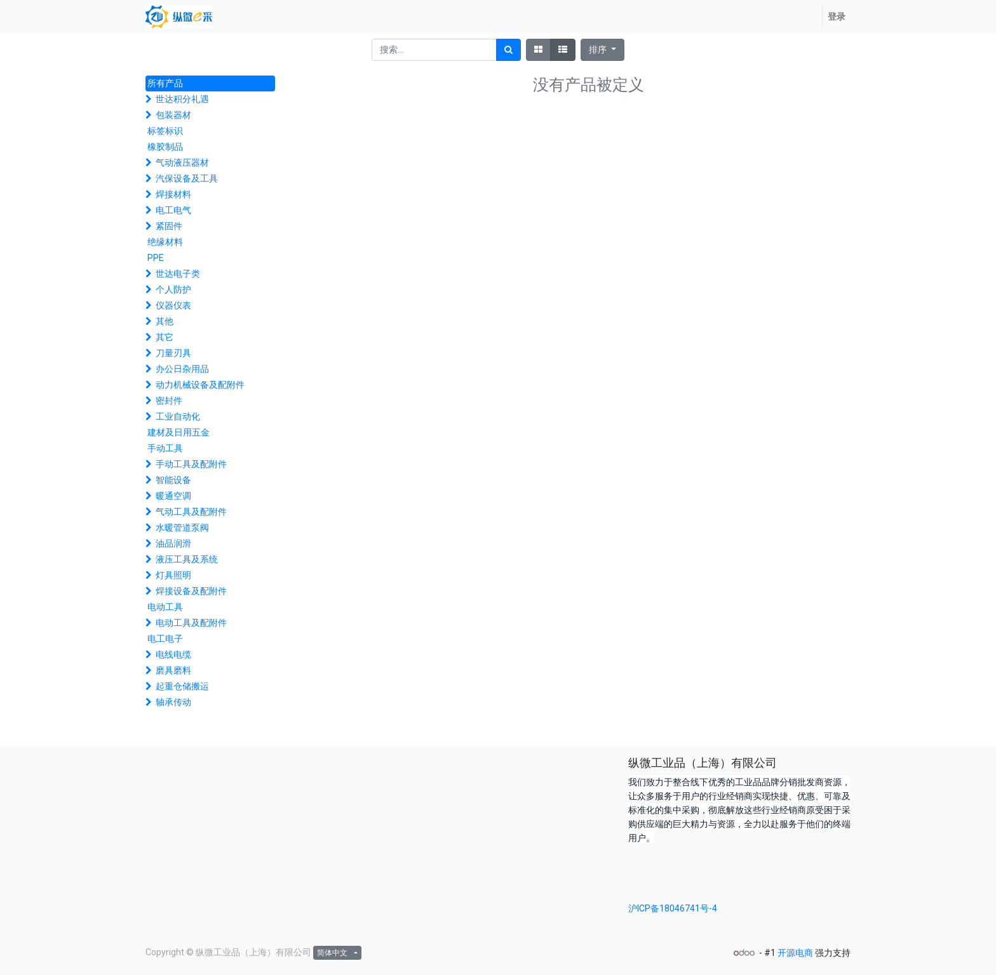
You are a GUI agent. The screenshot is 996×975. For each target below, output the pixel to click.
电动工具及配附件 (191, 623)
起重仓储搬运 (182, 686)
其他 (164, 321)
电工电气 (173, 210)
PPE (155, 258)
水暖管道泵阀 (182, 527)
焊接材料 (173, 194)
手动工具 (165, 448)
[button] (602, 50)
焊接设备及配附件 (191, 591)
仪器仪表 (173, 305)
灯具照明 (173, 575)
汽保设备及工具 (187, 178)
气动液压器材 (182, 162)
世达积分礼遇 (182, 99)
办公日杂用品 (182, 369)
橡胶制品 (165, 147)
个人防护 (173, 289)
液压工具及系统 (187, 559)
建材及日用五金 (178, 432)
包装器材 (173, 115)
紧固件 (169, 226)
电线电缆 (173, 654)
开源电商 (795, 953)
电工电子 (165, 638)
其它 (164, 337)
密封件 (169, 400)
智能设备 (173, 480)
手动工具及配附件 (191, 464)
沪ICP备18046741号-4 (672, 908)
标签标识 (165, 131)
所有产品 (165, 83)
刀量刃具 (173, 353)
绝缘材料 (165, 242)
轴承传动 (173, 702)
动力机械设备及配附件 (200, 385)
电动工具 (165, 607)
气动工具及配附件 (191, 512)
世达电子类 (178, 274)
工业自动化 (178, 416)
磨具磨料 (173, 670)
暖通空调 (173, 496)
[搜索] (508, 50)
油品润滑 (173, 543)
